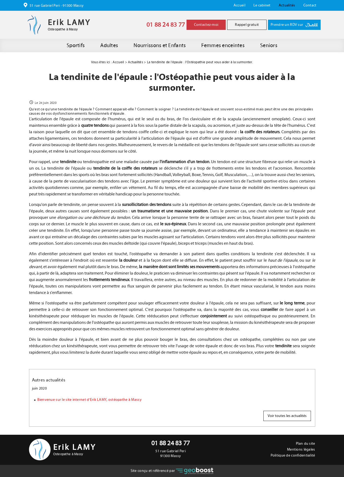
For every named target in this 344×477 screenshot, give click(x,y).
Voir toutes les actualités (287, 416)
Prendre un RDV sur (294, 25)
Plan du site (305, 443)
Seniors (268, 45)
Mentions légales (301, 449)
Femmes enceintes (222, 45)
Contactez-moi (206, 25)
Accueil (239, 5)
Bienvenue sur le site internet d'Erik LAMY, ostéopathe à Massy (89, 400)
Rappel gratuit (247, 25)
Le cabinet (262, 5)
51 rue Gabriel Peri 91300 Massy (170, 453)
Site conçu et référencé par (172, 471)
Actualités (287, 5)
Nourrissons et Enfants (160, 45)
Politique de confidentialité (293, 455)
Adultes (109, 45)
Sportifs (76, 45)
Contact (310, 5)
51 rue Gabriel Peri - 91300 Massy (56, 5)
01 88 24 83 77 (165, 24)
